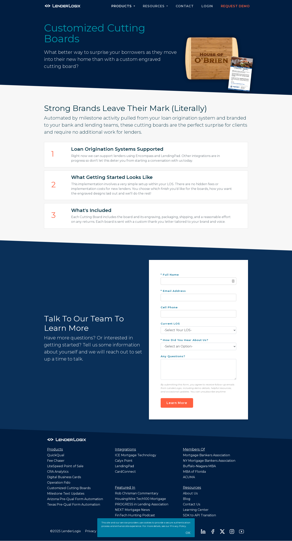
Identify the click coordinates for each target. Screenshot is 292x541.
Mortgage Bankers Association (206, 455)
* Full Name (170, 274)
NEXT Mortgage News (132, 510)
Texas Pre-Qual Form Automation (73, 504)
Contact (185, 6)
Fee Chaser (55, 461)
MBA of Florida (194, 471)
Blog (186, 499)
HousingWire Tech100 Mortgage (140, 499)
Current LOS (170, 323)
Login (207, 6)
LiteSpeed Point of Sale (65, 466)
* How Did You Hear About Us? (184, 340)
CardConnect (125, 471)
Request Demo (235, 6)
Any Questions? (173, 356)
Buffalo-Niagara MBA (199, 466)
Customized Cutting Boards (68, 488)
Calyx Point (124, 461)
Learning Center (196, 510)
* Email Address (173, 290)
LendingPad (124, 466)
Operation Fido (58, 482)
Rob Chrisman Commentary (136, 493)
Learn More (177, 403)
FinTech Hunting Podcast (135, 515)
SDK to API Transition (199, 515)
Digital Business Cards (64, 477)
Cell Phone (169, 307)
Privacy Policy (96, 531)
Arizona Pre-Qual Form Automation (75, 499)
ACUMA (189, 477)
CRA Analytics (57, 471)
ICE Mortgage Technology (135, 455)
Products (122, 6)
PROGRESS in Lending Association (141, 504)
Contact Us (191, 504)
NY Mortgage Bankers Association (209, 461)
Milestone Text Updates (65, 493)
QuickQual (55, 455)
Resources (154, 6)
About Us (190, 493)
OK (188, 533)
